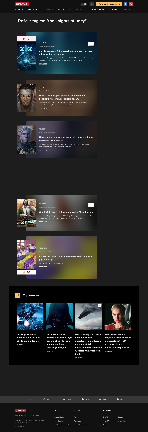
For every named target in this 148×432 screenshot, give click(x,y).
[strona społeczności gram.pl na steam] (102, 399)
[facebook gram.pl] (48, 399)
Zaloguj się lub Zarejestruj (111, 4)
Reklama (77, 421)
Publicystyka (64, 9)
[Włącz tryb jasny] (83, 4)
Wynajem (113, 9)
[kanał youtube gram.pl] (67, 399)
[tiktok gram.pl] (29, 399)
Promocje (81, 9)
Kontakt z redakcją (81, 425)
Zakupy (121, 417)
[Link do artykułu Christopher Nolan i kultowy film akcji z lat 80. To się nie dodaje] (30, 324)
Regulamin (58, 421)
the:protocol (122, 421)
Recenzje (34, 9)
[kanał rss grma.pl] (120, 399)
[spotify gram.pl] (85, 399)
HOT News (107, 417)
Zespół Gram (59, 417)
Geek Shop (128, 9)
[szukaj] (92, 4)
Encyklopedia (97, 9)
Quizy (49, 9)
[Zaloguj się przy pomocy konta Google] (131, 4)
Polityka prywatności (62, 425)
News (19, 9)
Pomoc (76, 417)
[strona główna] (27, 4)
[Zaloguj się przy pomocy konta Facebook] (125, 4)
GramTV (106, 421)
